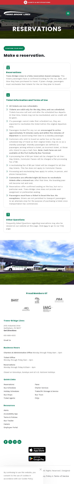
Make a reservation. (24, 55)
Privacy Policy (45, 476)
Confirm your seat (14, 48)
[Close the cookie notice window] (40, 470)
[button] (68, 13)
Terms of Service (61, 476)
